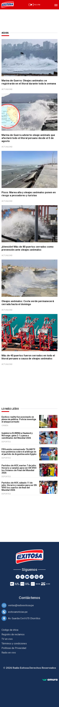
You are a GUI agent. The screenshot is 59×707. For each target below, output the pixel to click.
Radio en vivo (9, 652)
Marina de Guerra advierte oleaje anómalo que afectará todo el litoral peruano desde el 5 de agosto (28, 138)
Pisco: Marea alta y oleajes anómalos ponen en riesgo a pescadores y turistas (29, 194)
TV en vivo (7, 639)
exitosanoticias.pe (18, 611)
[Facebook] (18, 577)
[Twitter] (22, 577)
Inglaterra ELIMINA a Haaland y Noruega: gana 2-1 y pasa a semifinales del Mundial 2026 (17, 435)
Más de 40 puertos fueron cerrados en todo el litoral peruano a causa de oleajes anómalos (28, 357)
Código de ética (10, 629)
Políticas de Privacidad (14, 648)
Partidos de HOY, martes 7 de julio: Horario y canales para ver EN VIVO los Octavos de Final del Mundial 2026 (19, 469)
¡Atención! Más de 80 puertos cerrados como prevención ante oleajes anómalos (28, 248)
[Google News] (37, 577)
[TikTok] (41, 577)
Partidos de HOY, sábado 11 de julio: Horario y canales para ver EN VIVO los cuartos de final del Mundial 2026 (19, 486)
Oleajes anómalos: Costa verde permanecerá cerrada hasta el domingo (28, 303)
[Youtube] (27, 577)
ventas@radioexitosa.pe (21, 605)
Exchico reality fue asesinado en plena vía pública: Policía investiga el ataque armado (19, 419)
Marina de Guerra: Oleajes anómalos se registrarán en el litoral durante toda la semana (29, 82)
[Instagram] (32, 577)
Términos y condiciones (14, 643)
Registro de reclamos (13, 634)
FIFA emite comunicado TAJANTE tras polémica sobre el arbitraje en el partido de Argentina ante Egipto (19, 451)
